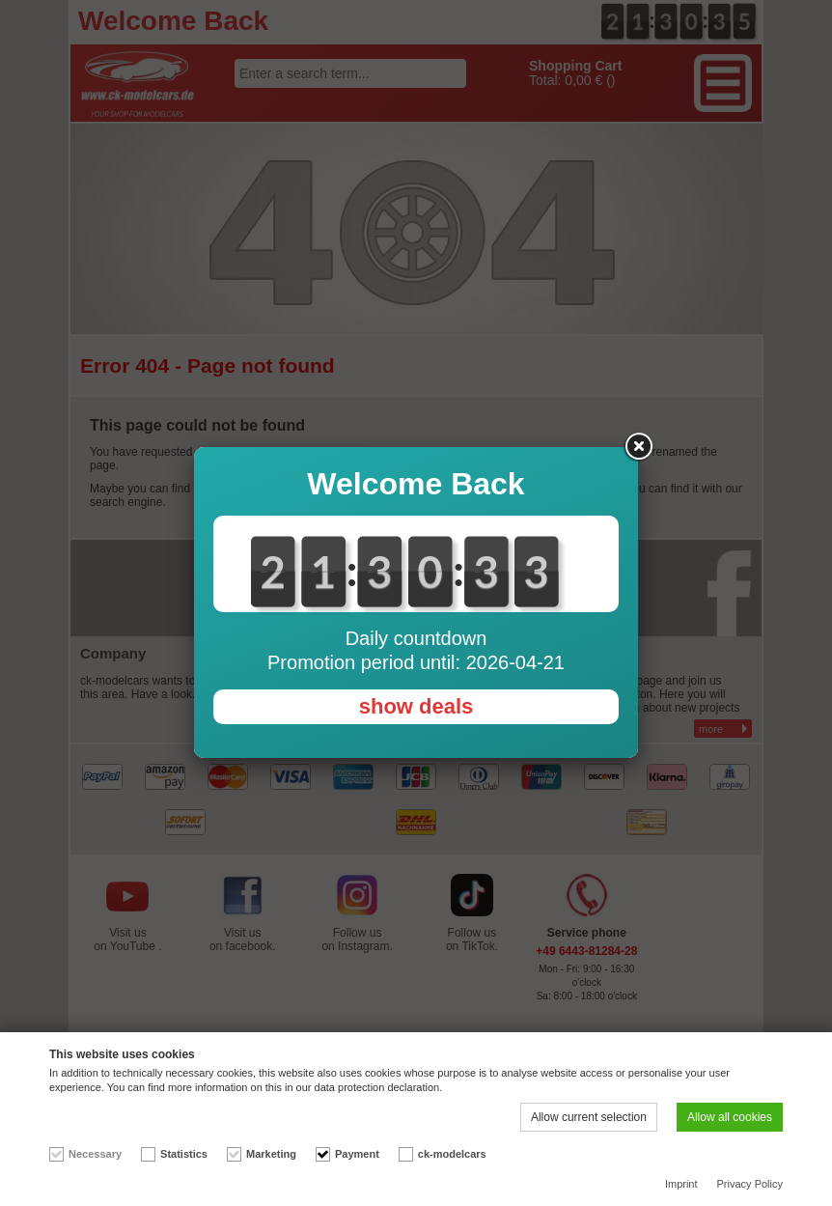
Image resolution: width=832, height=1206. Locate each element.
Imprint (681, 1184)
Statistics (184, 1154)
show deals (416, 706)
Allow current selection (589, 1117)
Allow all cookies (729, 1117)
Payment (357, 1154)
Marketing (271, 1154)
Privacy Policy (750, 1184)
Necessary (95, 1154)
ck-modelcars (452, 1154)
